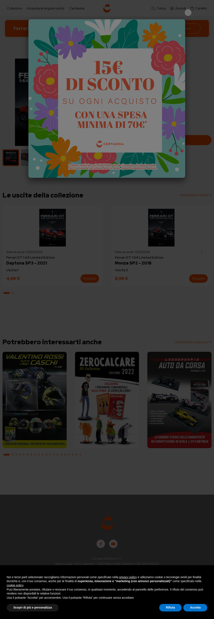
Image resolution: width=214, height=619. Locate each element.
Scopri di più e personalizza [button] (32, 607)
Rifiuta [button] (170, 607)
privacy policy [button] (128, 577)
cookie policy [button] (15, 585)
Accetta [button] (195, 607)
